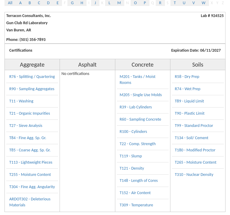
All (10, 2)
